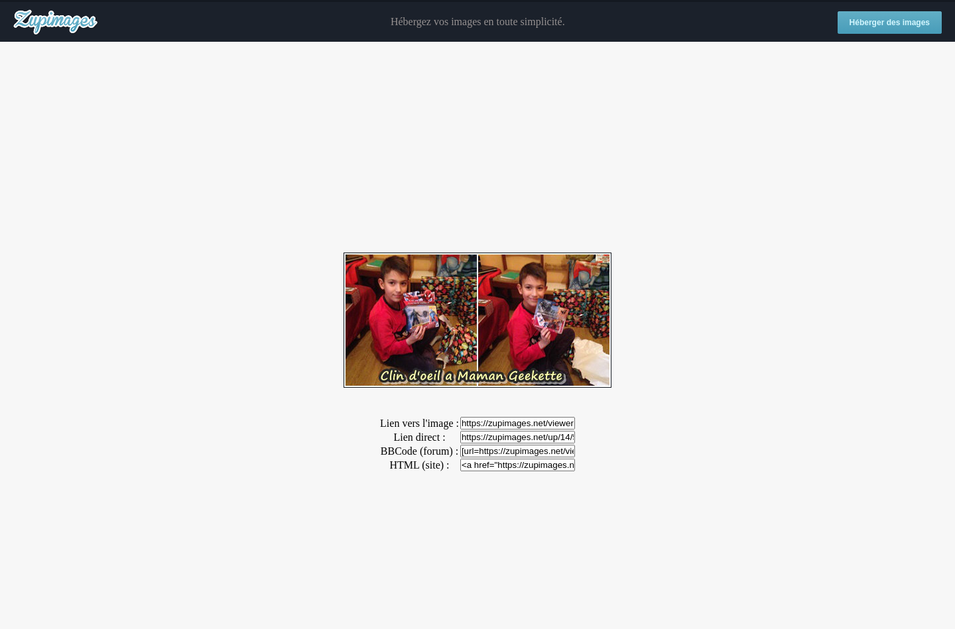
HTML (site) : (419, 465)
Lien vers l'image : (419, 423)
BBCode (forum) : (419, 451)
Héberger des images (890, 22)
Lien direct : (419, 437)
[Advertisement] (477, 148)
